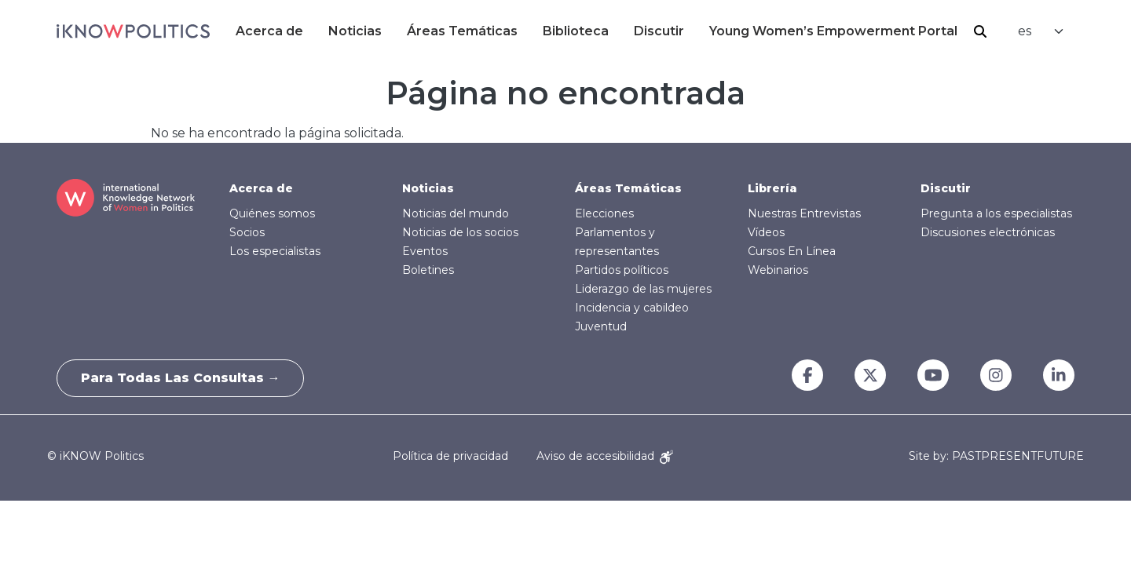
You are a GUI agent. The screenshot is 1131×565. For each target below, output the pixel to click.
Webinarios (778, 270)
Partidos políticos (621, 270)
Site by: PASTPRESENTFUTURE (996, 456)
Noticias (355, 31)
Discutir (659, 31)
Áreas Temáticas (462, 31)
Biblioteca (576, 31)
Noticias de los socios (460, 232)
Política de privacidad (450, 456)
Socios (247, 232)
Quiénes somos (272, 213)
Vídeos (766, 232)
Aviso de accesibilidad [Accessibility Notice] (604, 456)
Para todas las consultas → (180, 377)
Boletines (428, 270)
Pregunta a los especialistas (996, 213)
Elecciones (604, 213)
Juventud (601, 326)
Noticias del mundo (455, 213)
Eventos (425, 251)
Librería (772, 188)
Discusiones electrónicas (988, 232)
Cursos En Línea (792, 251)
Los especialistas (274, 251)
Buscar (980, 31)
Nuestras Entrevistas (804, 213)
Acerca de (269, 31)
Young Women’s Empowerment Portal (833, 31)
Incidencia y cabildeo (632, 308)
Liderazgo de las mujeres (643, 289)
